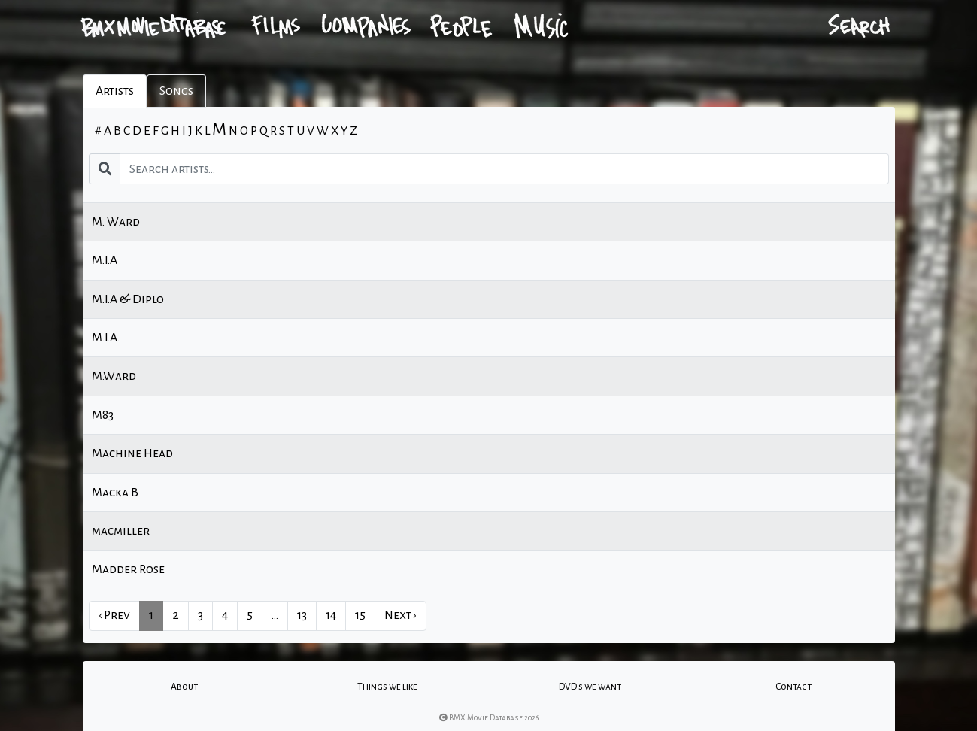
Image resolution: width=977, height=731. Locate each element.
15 (360, 615)
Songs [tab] (176, 91)
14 (331, 615)
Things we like (387, 686)
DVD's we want (590, 686)
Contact (793, 686)
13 (302, 615)
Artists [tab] (115, 91)
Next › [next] (400, 615)
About (184, 686)
